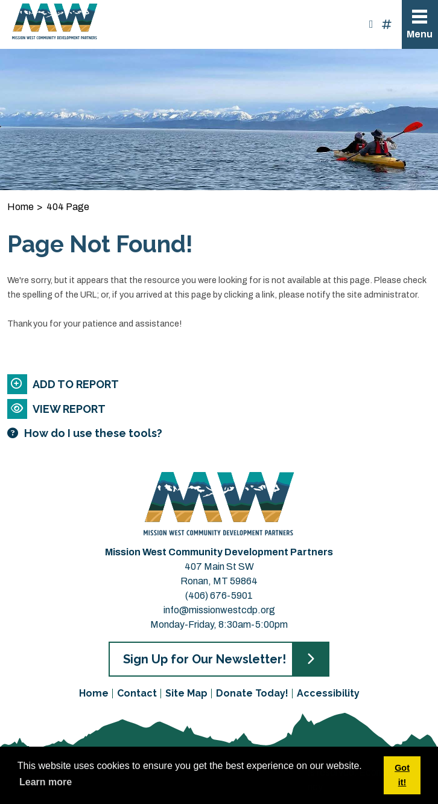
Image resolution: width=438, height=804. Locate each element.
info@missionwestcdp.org (219, 610)
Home (94, 693)
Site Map (186, 693)
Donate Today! (252, 693)
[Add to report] (203, 384)
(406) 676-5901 (219, 595)
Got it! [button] (402, 775)
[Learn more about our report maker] (203, 433)
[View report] (203, 409)
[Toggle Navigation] (420, 24)
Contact (137, 693)
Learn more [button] (45, 782)
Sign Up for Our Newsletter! (204, 659)
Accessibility (328, 693)
